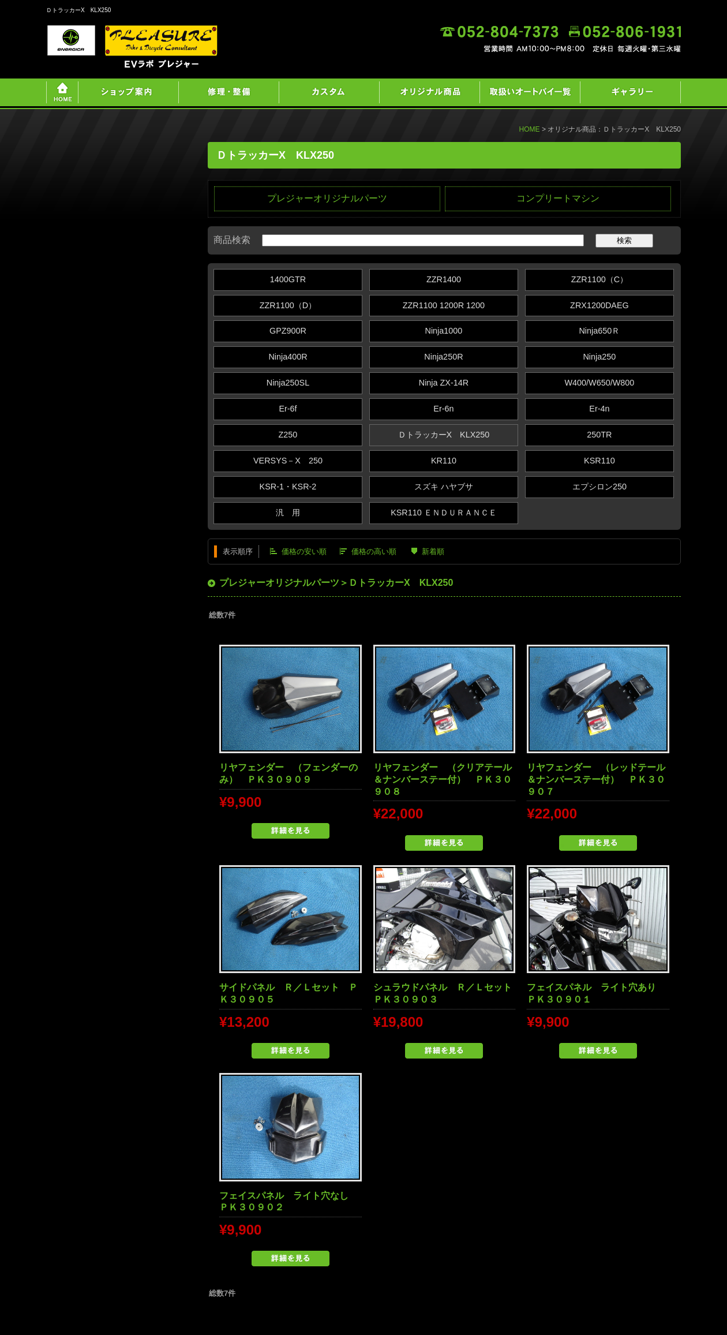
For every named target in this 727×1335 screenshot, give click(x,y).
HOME (529, 129)
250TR (599, 434)
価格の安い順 (304, 551)
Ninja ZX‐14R (444, 382)
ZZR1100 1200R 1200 (444, 305)
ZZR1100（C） (599, 279)
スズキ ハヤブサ (443, 486)
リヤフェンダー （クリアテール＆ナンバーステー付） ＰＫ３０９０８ (442, 779)
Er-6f (288, 408)
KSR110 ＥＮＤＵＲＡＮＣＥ (444, 512)
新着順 (433, 551)
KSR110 (599, 460)
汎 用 (288, 512)
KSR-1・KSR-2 (288, 486)
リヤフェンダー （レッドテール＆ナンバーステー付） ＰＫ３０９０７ (596, 779)
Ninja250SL (288, 382)
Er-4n (599, 408)
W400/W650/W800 (599, 382)
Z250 (288, 434)
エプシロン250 (599, 486)
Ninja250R (443, 356)
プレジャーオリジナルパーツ (327, 198)
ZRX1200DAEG (599, 305)
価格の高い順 (373, 551)
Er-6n (443, 408)
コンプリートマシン (557, 198)
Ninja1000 (444, 330)
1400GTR (288, 279)
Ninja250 (599, 356)
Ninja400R (287, 356)
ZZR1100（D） (288, 305)
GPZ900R (287, 330)
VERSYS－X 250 (288, 460)
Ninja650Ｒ (599, 330)
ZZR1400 (443, 279)
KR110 (443, 460)
